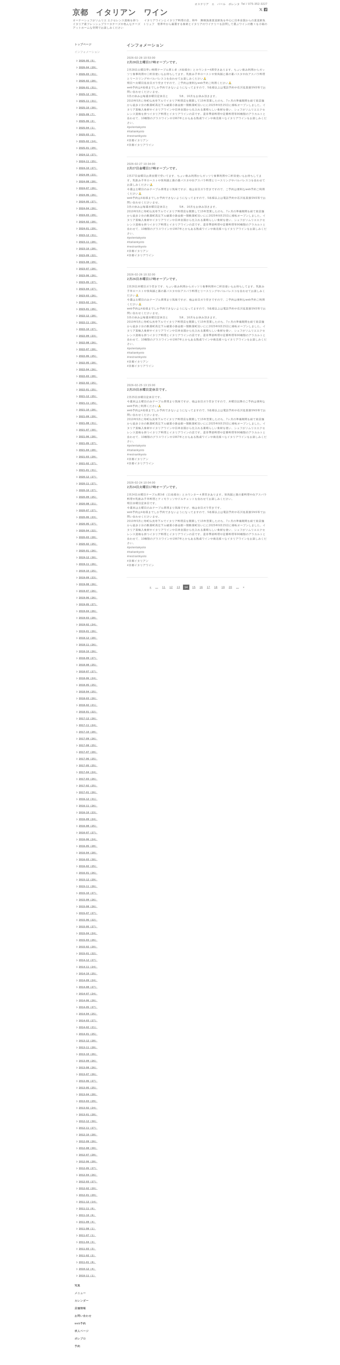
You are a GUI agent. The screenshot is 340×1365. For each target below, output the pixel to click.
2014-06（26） (88, 1000)
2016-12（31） (88, 799)
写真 (77, 1285)
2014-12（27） (88, 960)
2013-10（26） (88, 1054)
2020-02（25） (88, 544)
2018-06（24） (88, 678)
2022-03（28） (88, 376)
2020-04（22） (88, 530)
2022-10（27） (88, 329)
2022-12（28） (88, 315)
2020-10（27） (88, 490)
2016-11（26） (88, 805)
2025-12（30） (88, 94)
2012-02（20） (88, 1188)
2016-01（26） (88, 873)
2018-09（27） (88, 658)
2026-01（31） (88, 87)
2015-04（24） (88, 933)
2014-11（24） (88, 967)
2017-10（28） (88, 732)
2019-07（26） (88, 591)
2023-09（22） (88, 255)
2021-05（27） (88, 443)
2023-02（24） (88, 302)
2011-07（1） (87, 1235)
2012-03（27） (88, 1181)
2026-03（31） (88, 74)
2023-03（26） (88, 295)
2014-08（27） (88, 987)
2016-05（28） (88, 846)
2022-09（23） (88, 336)
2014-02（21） (88, 1027)
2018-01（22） (88, 711)
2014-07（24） (88, 993)
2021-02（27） (88, 463)
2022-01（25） (88, 389)
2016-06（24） (88, 839)
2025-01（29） (88, 148)
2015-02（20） (88, 946)
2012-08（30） (88, 1148)
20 (230, 587)
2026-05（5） (87, 60)
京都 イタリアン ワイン (120, 12)
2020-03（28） (88, 537)
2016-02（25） (88, 866)
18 (215, 587)
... (156, 587)
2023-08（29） (88, 262)
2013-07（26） (88, 1074)
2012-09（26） (88, 1141)
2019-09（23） (88, 577)
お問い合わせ (83, 1315)
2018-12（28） (88, 638)
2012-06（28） (88, 1161)
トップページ (83, 44)
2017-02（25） (88, 785)
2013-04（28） (88, 1094)
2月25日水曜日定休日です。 (147, 389)
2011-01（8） (87, 1262)
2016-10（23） (88, 812)
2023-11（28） (88, 242)
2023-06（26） (88, 275)
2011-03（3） (87, 1248)
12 (171, 587)
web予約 (80, 1323)
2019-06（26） (88, 597)
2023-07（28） (88, 268)
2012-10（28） (88, 1134)
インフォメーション (87, 51)
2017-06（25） (88, 758)
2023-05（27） (88, 282)
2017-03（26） (88, 779)
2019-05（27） (88, 604)
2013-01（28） (88, 1114)
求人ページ (82, 1331)
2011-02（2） (87, 1255)
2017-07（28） (88, 752)
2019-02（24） (88, 624)
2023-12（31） (88, 235)
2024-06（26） (88, 195)
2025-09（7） (87, 114)
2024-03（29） (88, 215)
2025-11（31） (88, 101)
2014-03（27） (88, 1020)
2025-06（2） (87, 121)
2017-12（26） (88, 718)
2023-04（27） (88, 289)
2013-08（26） (88, 1067)
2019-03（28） (88, 617)
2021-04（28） (88, 450)
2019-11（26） (88, 564)
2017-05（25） (88, 765)
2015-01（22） (88, 953)
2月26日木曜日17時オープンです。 (153, 279)
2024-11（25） (88, 161)
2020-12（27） (88, 476)
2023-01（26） (88, 309)
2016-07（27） (88, 832)
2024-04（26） (88, 208)
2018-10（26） (88, 651)
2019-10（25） (88, 570)
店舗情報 (80, 1308)
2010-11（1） (87, 1275)
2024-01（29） (88, 228)
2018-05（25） (88, 685)
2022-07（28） (88, 349)
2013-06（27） (88, 1081)
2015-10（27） (88, 893)
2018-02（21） (88, 705)
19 (223, 587)
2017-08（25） (88, 745)
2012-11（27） (88, 1128)
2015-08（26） (88, 906)
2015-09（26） (88, 899)
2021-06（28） (88, 436)
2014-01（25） (88, 1034)
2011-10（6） (87, 1215)
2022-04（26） (88, 369)
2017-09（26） (88, 738)
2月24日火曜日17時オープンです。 (153, 487)
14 (186, 587)
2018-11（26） (88, 644)
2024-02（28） (88, 221)
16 (201, 587)
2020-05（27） (88, 523)
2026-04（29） (88, 67)
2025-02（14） (88, 141)
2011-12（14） (88, 1201)
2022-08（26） (88, 342)
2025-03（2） (87, 134)
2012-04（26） (88, 1175)
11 (163, 587)
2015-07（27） (88, 913)
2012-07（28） (88, 1154)
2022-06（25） (88, 356)
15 (193, 587)
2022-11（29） (88, 322)
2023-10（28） (88, 248)
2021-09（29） (88, 416)
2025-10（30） (88, 107)
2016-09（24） (88, 819)
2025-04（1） (87, 127)
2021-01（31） (88, 470)
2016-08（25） (88, 826)
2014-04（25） (88, 1013)
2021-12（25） (88, 396)
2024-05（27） (88, 201)
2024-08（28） (88, 181)
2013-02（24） (88, 1107)
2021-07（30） (88, 430)
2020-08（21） (88, 503)
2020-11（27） (88, 483)
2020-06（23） (88, 517)
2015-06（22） (88, 920)
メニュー (80, 1293)
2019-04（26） (88, 611)
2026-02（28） (88, 80)
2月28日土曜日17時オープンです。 (153, 62)
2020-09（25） (88, 497)
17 (208, 587)
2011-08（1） (87, 1228)
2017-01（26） (88, 792)
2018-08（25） (88, 664)
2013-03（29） (88, 1101)
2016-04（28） (88, 852)
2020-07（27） (88, 510)
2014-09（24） (88, 980)
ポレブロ (80, 1338)
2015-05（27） (88, 926)
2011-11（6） (87, 1208)
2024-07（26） (88, 188)
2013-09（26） (88, 1060)
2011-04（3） (87, 1242)
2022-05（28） (88, 362)
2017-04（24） (88, 772)
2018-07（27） (88, 671)
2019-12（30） (88, 557)
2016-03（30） (88, 859)
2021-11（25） (88, 403)
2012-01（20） (88, 1195)
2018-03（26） (88, 698)
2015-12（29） (88, 879)
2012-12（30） (88, 1121)
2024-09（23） (88, 174)
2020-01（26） (88, 550)
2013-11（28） (88, 1047)
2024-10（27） (88, 168)
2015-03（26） (88, 940)
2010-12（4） (87, 1269)
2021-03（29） (88, 456)
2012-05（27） (88, 1168)
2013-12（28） (88, 1040)
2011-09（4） (87, 1222)
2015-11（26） (88, 886)
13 (178, 587)
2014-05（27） (88, 1007)
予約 (77, 1346)
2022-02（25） (88, 383)
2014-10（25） (88, 973)
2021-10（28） (88, 409)
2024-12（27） (88, 154)
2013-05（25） (88, 1087)
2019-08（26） (88, 584)
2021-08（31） (88, 423)
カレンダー (82, 1300)
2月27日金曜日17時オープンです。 (153, 168)
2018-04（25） (88, 691)
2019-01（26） (88, 631)
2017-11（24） (88, 725)
